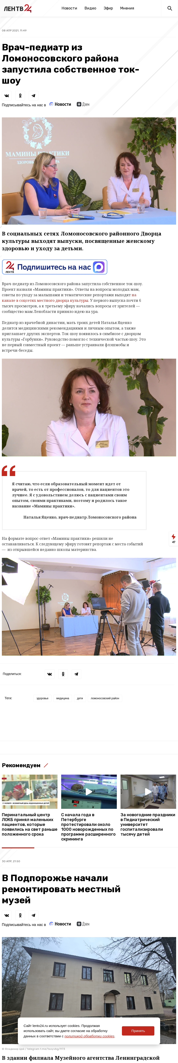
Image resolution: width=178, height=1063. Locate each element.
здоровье (42, 698)
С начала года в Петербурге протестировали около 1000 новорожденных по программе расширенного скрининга (88, 827)
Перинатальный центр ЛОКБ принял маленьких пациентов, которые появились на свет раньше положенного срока (29, 825)
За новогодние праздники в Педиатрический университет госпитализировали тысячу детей (148, 825)
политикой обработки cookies (89, 1036)
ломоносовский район (105, 698)
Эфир (108, 8)
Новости (69, 8)
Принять (138, 1031)
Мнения (127, 8)
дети (80, 698)
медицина (62, 698)
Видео (90, 8)
